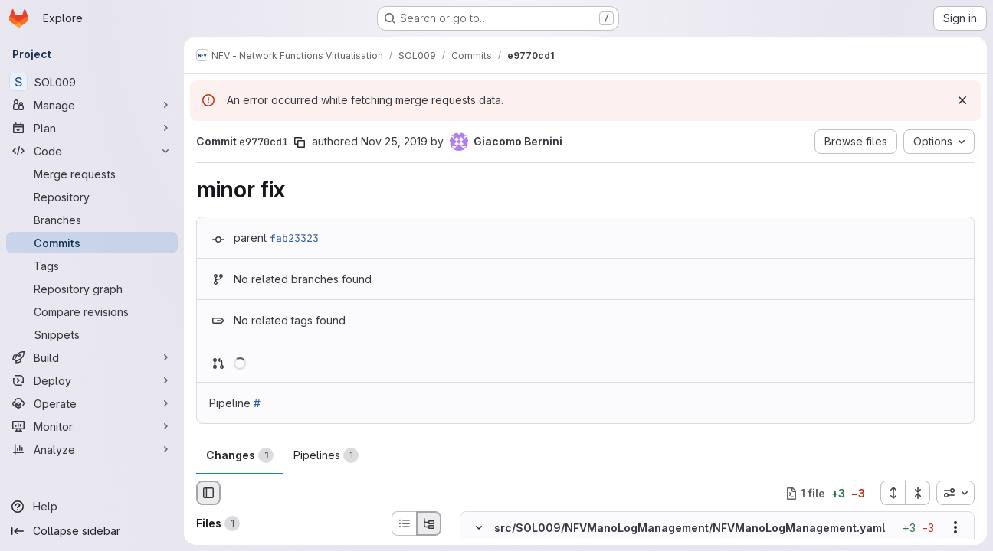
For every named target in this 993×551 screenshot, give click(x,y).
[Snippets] (92, 334)
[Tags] (92, 265)
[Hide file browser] (208, 493)
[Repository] (92, 196)
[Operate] (92, 403)
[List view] (404, 523)
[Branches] (92, 219)
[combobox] (955, 493)
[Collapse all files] (918, 493)
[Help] (92, 506)
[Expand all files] (892, 493)
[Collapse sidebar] (92, 531)
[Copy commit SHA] (299, 142)
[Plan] (92, 128)
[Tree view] (429, 523)
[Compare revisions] (92, 311)
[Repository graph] (92, 288)
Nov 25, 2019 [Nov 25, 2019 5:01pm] (394, 141)
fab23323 (294, 238)
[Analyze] (92, 449)
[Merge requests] (92, 173)
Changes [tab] (240, 455)
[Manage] (92, 105)
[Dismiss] (962, 100)
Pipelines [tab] (326, 455)
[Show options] (955, 528)
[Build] (92, 357)
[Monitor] (92, 426)
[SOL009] (92, 82)
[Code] (92, 150)
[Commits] (92, 242)
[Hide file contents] (479, 528)
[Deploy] (92, 380)
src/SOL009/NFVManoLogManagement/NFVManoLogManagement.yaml (689, 527)
